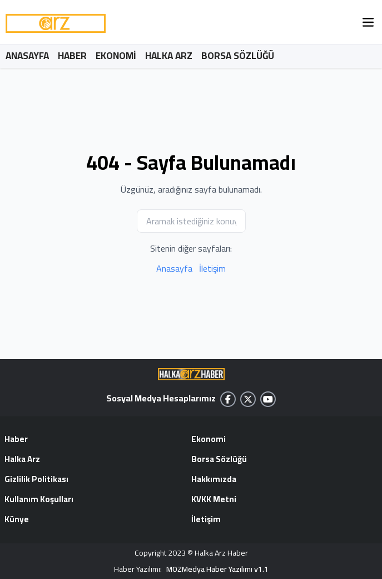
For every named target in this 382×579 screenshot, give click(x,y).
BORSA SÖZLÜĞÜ (237, 56)
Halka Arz (22, 460)
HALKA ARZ (168, 56)
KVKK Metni (213, 500)
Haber (16, 439)
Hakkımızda (213, 480)
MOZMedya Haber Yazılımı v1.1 (217, 569)
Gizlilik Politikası (36, 480)
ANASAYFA (27, 56)
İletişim (212, 268)
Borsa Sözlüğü (219, 460)
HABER (72, 56)
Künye (16, 520)
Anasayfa (174, 268)
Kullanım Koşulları (38, 500)
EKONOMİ (116, 56)
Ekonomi (208, 439)
